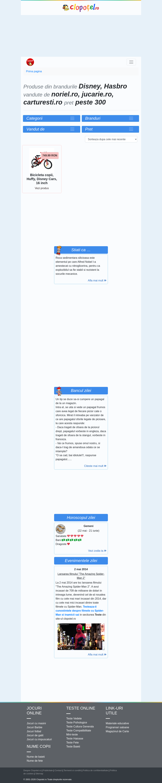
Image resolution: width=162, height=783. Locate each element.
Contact (58, 770)
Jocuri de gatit (35, 735)
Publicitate (48, 770)
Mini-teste (72, 734)
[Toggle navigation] (131, 62)
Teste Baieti (73, 746)
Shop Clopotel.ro (30, 62)
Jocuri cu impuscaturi (39, 739)
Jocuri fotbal (34, 731)
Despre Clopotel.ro (32, 770)
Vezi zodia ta (97, 550)
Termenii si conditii (72, 770)
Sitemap (39, 773)
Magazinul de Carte (117, 731)
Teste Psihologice (76, 722)
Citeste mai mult (95, 466)
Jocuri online (34, 710)
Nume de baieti (36, 756)
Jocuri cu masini (36, 723)
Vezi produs (42, 188)
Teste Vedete (74, 718)
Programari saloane (117, 727)
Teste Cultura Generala (80, 726)
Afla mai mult (97, 280)
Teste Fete (72, 742)
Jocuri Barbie (34, 727)
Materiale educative (117, 723)
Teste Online (80, 708)
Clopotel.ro (81, 7)
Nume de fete (35, 760)
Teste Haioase (74, 738)
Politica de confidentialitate (95, 770)
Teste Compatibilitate (78, 730)
